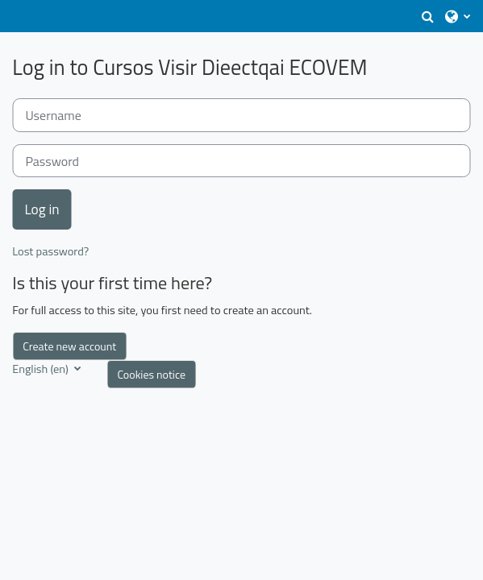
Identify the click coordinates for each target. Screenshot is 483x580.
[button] (427, 16)
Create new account (69, 346)
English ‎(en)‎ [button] (41, 369)
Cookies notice (151, 374)
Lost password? (50, 251)
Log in (41, 209)
